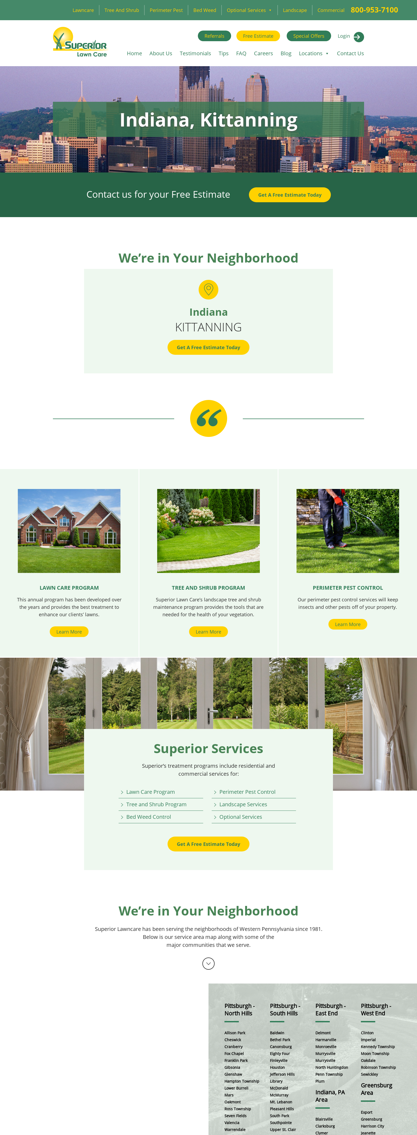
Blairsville (324, 1119)
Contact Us (350, 53)
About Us (160, 53)
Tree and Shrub (122, 10)
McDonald (279, 1088)
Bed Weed (204, 10)
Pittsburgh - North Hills (239, 1009)
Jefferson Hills (282, 1074)
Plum (319, 1081)
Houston (277, 1067)
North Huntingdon (331, 1067)
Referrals (214, 36)
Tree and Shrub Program (156, 804)
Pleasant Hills (282, 1108)
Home (134, 53)
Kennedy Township (378, 1046)
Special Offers (308, 36)
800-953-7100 (374, 10)
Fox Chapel (234, 1053)
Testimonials (195, 53)
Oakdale (368, 1060)
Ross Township (237, 1108)
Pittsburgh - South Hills (285, 1009)
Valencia (231, 1122)
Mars (228, 1095)
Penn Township (329, 1074)
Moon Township (375, 1053)
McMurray (279, 1095)
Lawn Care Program (150, 791)
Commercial (331, 10)
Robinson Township (378, 1067)
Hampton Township (241, 1081)
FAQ (241, 53)
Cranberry (233, 1046)
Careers (263, 53)
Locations (314, 53)
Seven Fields (235, 1115)
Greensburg (371, 1119)
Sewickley (369, 1074)
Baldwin (277, 1032)
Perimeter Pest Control (247, 791)
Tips (224, 53)
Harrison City (372, 1126)
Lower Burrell (236, 1088)
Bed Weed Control (148, 816)
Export (366, 1112)
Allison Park (234, 1032)
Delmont (323, 1032)
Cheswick (232, 1039)
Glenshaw (233, 1074)
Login (344, 36)
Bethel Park (280, 1039)
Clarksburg (325, 1126)
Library (276, 1081)
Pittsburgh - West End (376, 1009)
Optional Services (249, 10)
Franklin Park (236, 1060)
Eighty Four (280, 1053)
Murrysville (325, 1053)
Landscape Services (243, 804)
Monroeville (325, 1046)
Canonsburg (281, 1046)
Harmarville (325, 1039)
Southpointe (281, 1122)
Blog (286, 53)
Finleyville (278, 1060)
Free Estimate (258, 36)
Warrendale (234, 1129)
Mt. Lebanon (281, 1101)
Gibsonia (232, 1067)
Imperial (368, 1039)
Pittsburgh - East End (330, 1009)
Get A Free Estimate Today (290, 195)
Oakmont (232, 1101)
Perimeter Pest (166, 10)
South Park (279, 1115)
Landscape (295, 10)
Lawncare (83, 10)
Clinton (367, 1032)
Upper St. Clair (283, 1129)
